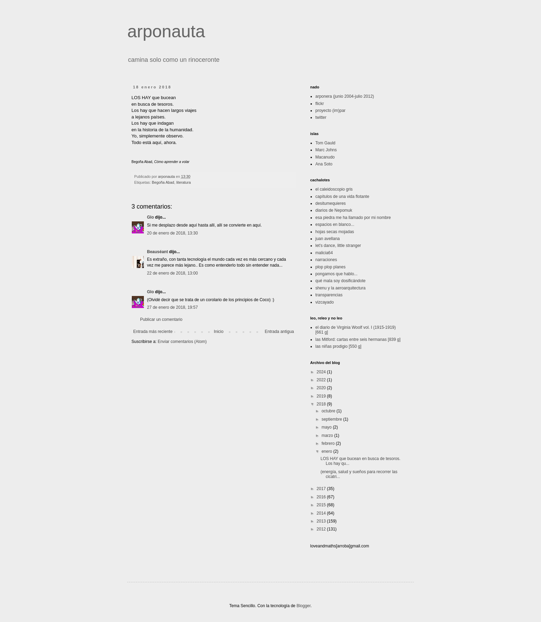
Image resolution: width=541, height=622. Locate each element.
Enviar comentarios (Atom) (182, 341)
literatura (183, 182)
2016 (322, 497)
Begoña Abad (163, 182)
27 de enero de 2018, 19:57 (172, 307)
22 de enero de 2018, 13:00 (172, 273)
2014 (322, 513)
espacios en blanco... (334, 224)
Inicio (219, 331)
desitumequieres (330, 203)
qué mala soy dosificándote (340, 280)
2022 (322, 379)
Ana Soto (323, 164)
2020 (322, 387)
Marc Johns (326, 149)
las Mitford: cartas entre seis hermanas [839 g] (358, 339)
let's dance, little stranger (338, 245)
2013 (322, 521)
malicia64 (324, 252)
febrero (329, 443)
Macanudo (325, 157)
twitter (320, 117)
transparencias (329, 295)
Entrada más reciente (153, 331)
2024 (322, 372)
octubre (329, 411)
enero (327, 451)
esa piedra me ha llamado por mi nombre (353, 217)
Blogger (303, 605)
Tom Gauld (325, 143)
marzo (328, 435)
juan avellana (327, 238)
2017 (322, 488)
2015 (322, 505)
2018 (322, 404)
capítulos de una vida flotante (342, 196)
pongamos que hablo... (336, 273)
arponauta (166, 31)
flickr (319, 103)
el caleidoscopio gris (334, 189)
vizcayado (324, 302)
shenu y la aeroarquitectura (340, 288)
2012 (322, 529)
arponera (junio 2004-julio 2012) (344, 96)
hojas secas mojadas (334, 231)
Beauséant (157, 251)
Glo (150, 217)
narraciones (326, 259)
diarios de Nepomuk (333, 210)
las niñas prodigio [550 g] (338, 346)
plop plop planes (330, 267)
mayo (327, 427)
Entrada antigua (279, 331)
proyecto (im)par (330, 110)
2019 (322, 396)
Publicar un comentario (161, 319)
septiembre (332, 419)
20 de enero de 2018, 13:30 (172, 233)
